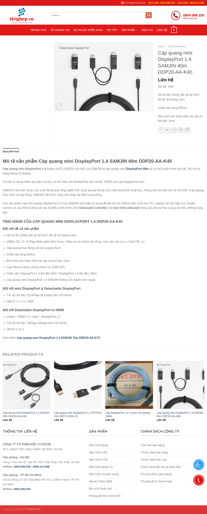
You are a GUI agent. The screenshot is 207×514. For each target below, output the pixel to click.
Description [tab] (11, 151)
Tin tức (112, 30)
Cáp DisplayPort (177, 46)
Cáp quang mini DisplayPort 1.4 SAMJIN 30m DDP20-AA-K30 (26, 414)
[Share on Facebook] (161, 130)
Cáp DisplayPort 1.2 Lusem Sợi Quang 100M (127, 414)
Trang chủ (38, 30)
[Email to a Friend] (174, 130)
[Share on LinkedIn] (187, 130)
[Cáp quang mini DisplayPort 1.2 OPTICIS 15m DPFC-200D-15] (78, 385)
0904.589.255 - (23, 466)
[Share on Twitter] (168, 130)
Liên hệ (162, 30)
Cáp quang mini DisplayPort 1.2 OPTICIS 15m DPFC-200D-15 (78, 414)
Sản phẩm (129, 30)
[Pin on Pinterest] (181, 130)
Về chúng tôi (60, 30)
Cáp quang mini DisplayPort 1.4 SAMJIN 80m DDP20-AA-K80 (180, 414)
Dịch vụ (147, 30)
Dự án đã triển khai (88, 30)
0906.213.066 (41, 466)
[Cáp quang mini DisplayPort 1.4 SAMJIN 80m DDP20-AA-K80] (180, 385)
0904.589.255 (22, 488)
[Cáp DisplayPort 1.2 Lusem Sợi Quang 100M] (129, 385)
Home (161, 46)
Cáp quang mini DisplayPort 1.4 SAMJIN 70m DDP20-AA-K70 (58, 337)
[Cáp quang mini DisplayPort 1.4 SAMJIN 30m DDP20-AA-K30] (26, 385)
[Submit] (149, 15)
